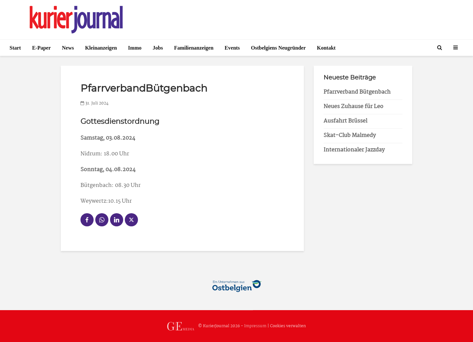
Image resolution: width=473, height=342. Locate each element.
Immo (135, 48)
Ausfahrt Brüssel (345, 121)
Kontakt (326, 48)
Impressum (255, 326)
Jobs (158, 48)
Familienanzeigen (194, 48)
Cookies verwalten (288, 326)
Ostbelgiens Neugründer (278, 48)
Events (232, 48)
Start (15, 48)
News (68, 48)
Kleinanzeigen (101, 48)
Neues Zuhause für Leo (353, 106)
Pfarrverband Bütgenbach (357, 92)
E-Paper (41, 48)
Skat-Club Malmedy (350, 135)
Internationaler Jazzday (354, 150)
